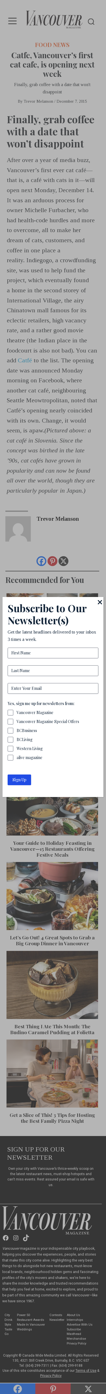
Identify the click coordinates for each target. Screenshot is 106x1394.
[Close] (100, 602)
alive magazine (29, 757)
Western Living (30, 748)
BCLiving (25, 739)
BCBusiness (27, 730)
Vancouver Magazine (35, 712)
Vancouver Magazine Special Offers (48, 721)
